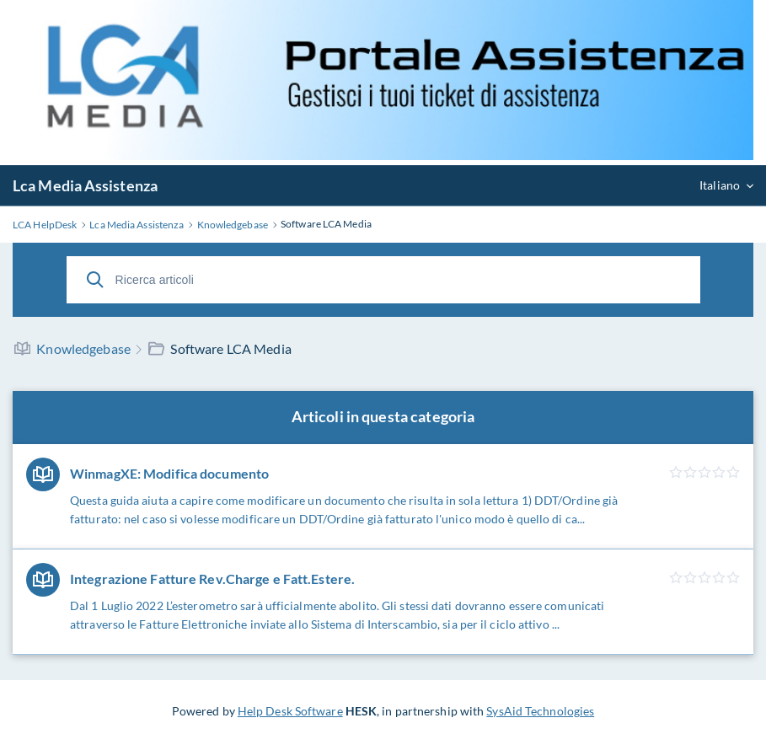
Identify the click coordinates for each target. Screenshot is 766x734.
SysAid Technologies (540, 711)
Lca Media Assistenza (85, 185)
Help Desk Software (290, 711)
